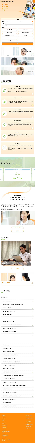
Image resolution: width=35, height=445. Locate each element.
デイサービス (25, 29)
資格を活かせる (25, 37)
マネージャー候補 (17, 228)
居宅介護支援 (9, 32)
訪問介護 (25, 35)
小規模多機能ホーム (25, 32)
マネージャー (9, 37)
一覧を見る (17, 269)
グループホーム (9, 29)
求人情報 (17, 231)
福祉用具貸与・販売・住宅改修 (9, 35)
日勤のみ (9, 40)
